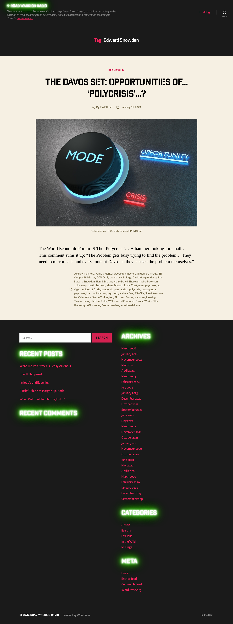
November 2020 (132, 448)
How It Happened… (32, 374)
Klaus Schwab (127, 285)
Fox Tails (127, 536)
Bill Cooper (80, 277)
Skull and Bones (143, 297)
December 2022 (131, 398)
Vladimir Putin (115, 301)
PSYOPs (156, 293)
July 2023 (127, 387)
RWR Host (105, 107)
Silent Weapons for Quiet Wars (92, 297)
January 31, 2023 (131, 107)
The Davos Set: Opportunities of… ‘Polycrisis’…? (116, 89)
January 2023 (130, 393)
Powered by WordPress (78, 615)
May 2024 (127, 365)
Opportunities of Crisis (102, 289)
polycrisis (151, 289)
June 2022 (128, 415)
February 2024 (131, 381)
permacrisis (137, 289)
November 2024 (132, 359)
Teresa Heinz (97, 301)
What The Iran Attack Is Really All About (46, 366)
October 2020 (130, 454)
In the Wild (116, 70)
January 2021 (130, 443)
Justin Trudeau (108, 285)
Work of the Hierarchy (87, 305)
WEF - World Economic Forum (142, 301)
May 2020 (127, 465)
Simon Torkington (122, 297)
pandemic (123, 289)
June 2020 (128, 459)
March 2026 (129, 348)
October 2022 (130, 404)
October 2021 (130, 437)
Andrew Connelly (84, 274)
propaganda (81, 293)
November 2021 (131, 432)
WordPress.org (131, 590)
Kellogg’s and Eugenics (35, 382)
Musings (127, 547)
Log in (125, 573)
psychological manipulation (106, 293)
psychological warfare (136, 293)
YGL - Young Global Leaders (118, 305)
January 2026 (130, 354)
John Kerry (92, 285)
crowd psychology (125, 277)
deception (80, 281)
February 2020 (131, 482)
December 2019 (131, 493)
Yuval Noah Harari (146, 305)
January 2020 (130, 487)
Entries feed (129, 578)
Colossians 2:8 (25, 18)
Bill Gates (94, 277)
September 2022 (132, 409)
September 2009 (132, 498)
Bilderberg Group (149, 274)
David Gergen (146, 277)
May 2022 (127, 421)
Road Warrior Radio (30, 6)
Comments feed (132, 584)
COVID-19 (205, 12)
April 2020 (128, 471)
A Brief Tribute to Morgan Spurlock (42, 391)
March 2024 (129, 376)
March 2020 (129, 476)
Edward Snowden (98, 281)
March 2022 (129, 426)
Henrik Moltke (118, 281)
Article (125, 524)
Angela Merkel (104, 274)
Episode (126, 530)
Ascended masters (126, 274)
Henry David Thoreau (140, 281)
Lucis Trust (143, 285)
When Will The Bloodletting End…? (43, 399)
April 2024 (128, 370)
